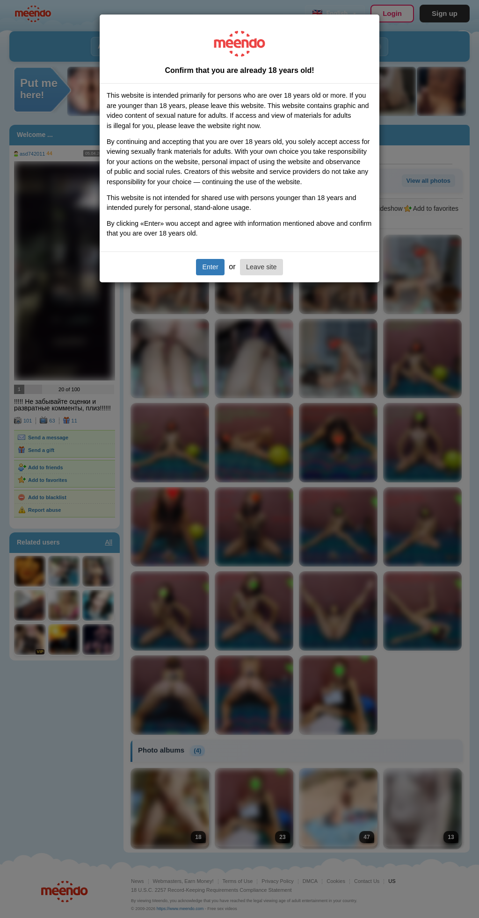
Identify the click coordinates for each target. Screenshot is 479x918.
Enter (210, 267)
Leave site (261, 267)
